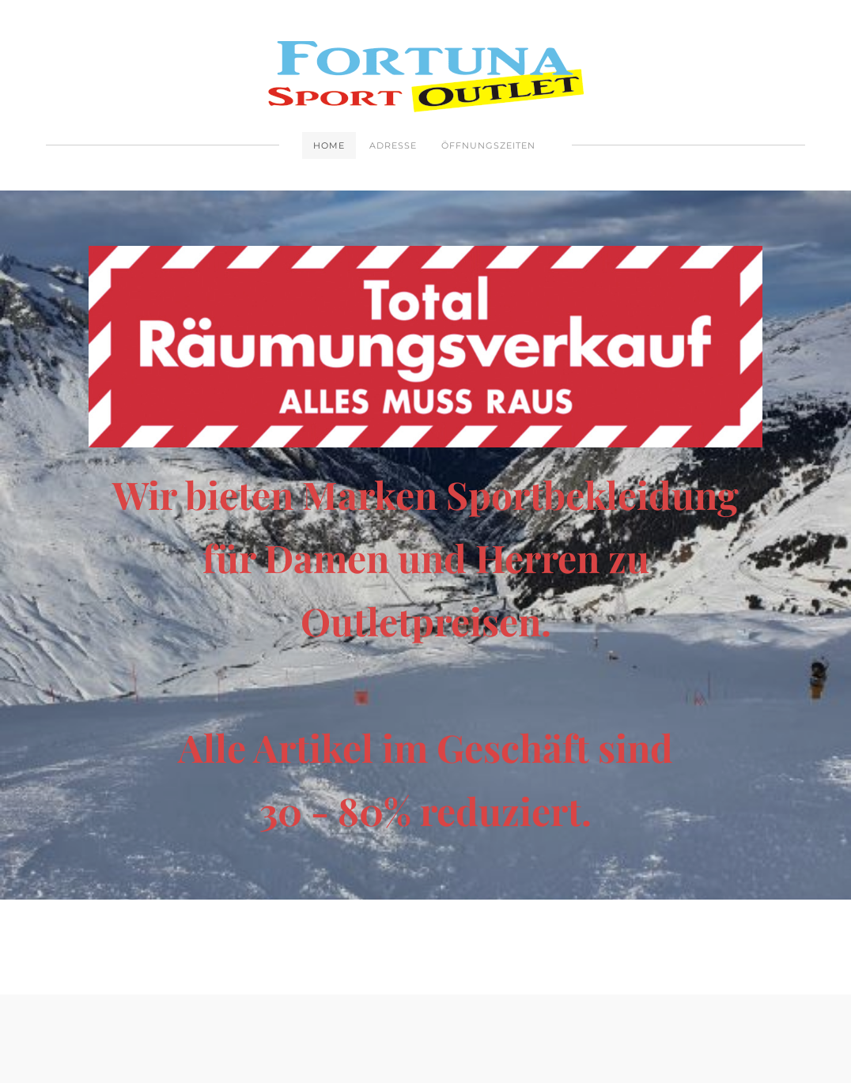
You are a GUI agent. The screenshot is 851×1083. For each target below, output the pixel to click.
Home (329, 145)
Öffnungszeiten (488, 145)
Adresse (393, 145)
